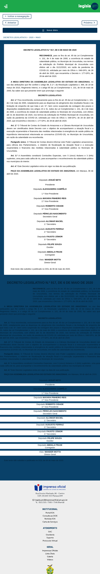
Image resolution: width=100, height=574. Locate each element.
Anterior (10, 22)
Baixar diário (52, 30)
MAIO (38, 37)
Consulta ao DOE (50, 516)
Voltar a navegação (17, 16)
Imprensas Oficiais (50, 550)
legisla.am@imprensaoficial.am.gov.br (50, 500)
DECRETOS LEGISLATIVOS (15, 37)
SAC (50, 531)
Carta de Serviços (50, 522)
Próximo (89, 22)
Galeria (50, 556)
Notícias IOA (50, 519)
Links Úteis (50, 553)
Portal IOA (50, 513)
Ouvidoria (50, 535)
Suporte (50, 537)
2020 (31, 37)
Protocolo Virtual (50, 540)
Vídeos (50, 559)
